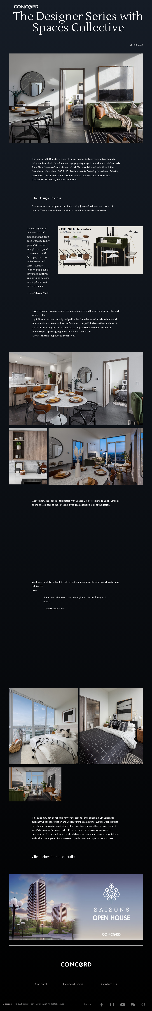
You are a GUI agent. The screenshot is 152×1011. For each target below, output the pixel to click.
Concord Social (73, 984)
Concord (41, 984)
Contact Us (109, 984)
